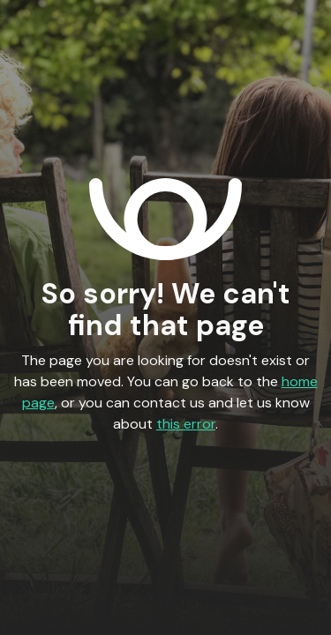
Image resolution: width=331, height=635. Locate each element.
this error (185, 424)
